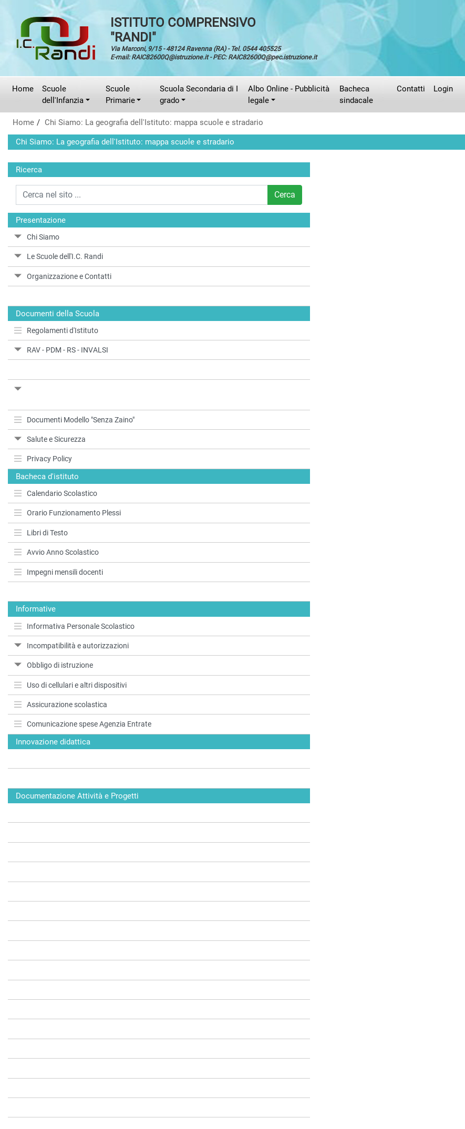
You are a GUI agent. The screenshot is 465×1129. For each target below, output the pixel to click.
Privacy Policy (43, 458)
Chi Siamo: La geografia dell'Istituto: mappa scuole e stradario (154, 122)
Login (443, 89)
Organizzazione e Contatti (62, 276)
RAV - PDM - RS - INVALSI (61, 350)
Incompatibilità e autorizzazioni (71, 645)
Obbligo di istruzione (53, 665)
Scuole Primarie (120, 94)
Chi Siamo (36, 237)
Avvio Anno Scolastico (56, 552)
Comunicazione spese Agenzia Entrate (82, 724)
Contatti (411, 89)
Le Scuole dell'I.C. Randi (58, 256)
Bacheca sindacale (356, 94)
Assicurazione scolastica (60, 704)
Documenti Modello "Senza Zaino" (74, 420)
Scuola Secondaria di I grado (199, 94)
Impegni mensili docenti (58, 572)
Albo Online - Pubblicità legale (288, 94)
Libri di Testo (41, 533)
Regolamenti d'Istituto (56, 330)
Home (23, 89)
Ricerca (29, 169)
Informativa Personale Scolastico (74, 626)
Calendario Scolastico (55, 493)
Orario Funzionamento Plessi (67, 513)
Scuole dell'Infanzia (63, 94)
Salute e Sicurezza (50, 439)
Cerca (284, 195)
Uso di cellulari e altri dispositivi (70, 685)
